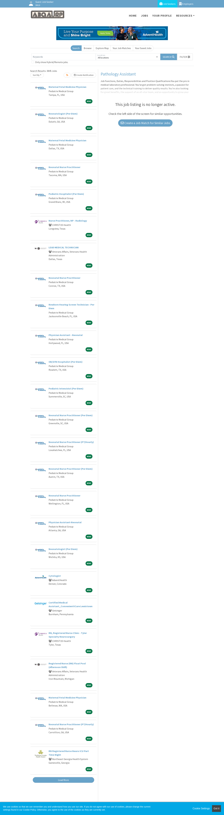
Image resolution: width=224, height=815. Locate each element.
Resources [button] (184, 15)
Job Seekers (167, 4)
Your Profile (162, 15)
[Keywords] (63, 57)
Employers (186, 4)
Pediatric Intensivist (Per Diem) (66, 388)
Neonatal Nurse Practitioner (64, 167)
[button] (185, 57)
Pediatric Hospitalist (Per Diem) (66, 193)
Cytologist (55, 575)
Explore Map (102, 48)
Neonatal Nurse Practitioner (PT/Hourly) (71, 442)
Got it (216, 808)
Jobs (144, 15)
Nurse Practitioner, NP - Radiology (68, 220)
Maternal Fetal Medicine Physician (67, 86)
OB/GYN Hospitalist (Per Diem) (65, 361)
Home (133, 15)
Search (76, 48)
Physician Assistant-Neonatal (65, 522)
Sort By (36, 75)
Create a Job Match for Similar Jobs (145, 123)
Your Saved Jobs (143, 48)
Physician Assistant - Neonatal (66, 335)
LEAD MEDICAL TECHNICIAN (64, 247)
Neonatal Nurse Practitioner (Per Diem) (71, 415)
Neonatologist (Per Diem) (63, 113)
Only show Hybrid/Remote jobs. (51, 62)
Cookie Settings (201, 808)
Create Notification (84, 75)
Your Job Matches (122, 48)
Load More (63, 779)
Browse (88, 48)
